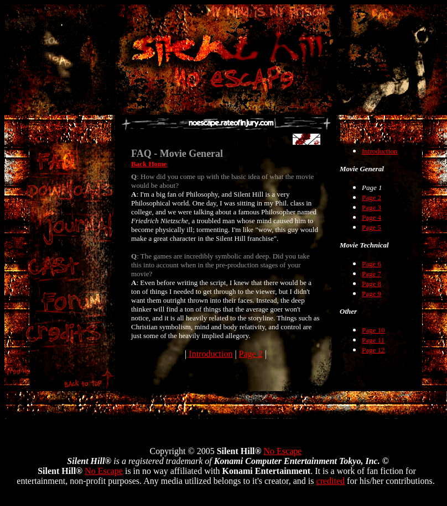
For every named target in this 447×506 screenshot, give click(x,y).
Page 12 (373, 350)
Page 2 (251, 354)
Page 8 (371, 284)
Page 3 (371, 207)
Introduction (210, 354)
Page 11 (373, 340)
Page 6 (371, 264)
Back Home (149, 164)
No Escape (283, 451)
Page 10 (373, 330)
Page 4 (371, 217)
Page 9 (371, 293)
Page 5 (371, 227)
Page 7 (371, 274)
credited (330, 481)
